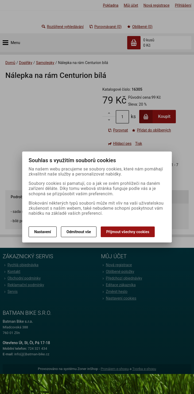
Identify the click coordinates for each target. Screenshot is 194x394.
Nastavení (42, 232)
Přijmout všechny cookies (127, 232)
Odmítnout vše (79, 232)
